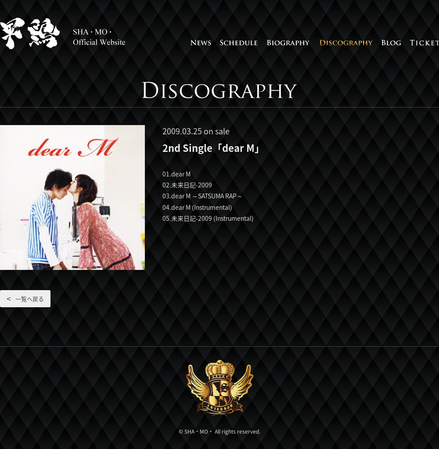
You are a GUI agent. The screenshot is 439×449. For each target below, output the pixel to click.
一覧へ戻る (29, 299)
